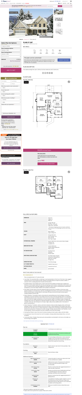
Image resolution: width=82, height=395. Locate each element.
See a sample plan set (28, 275)
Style (7, 3)
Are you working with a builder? (7, 94)
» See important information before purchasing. (33, 321)
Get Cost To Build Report (11, 148)
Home (24, 43)
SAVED (60, 3)
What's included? (4, 44)
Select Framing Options (6, 52)
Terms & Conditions (22, 6)
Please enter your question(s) (7, 104)
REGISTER (64, 3)
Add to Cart (11, 70)
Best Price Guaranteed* (15, 61)
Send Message (11, 117)
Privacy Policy (29, 6)
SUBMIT (60, 6)
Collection (13, 3)
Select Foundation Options (7, 48)
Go (70, 1)
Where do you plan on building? (8, 98)
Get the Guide (11, 163)
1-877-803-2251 (15, 66)
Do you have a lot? (5, 90)
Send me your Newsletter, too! (9, 113)
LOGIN (68, 3)
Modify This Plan (63, 60)
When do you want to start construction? (9, 86)
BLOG (23, 3)
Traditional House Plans (33, 43)
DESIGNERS (19, 3)
